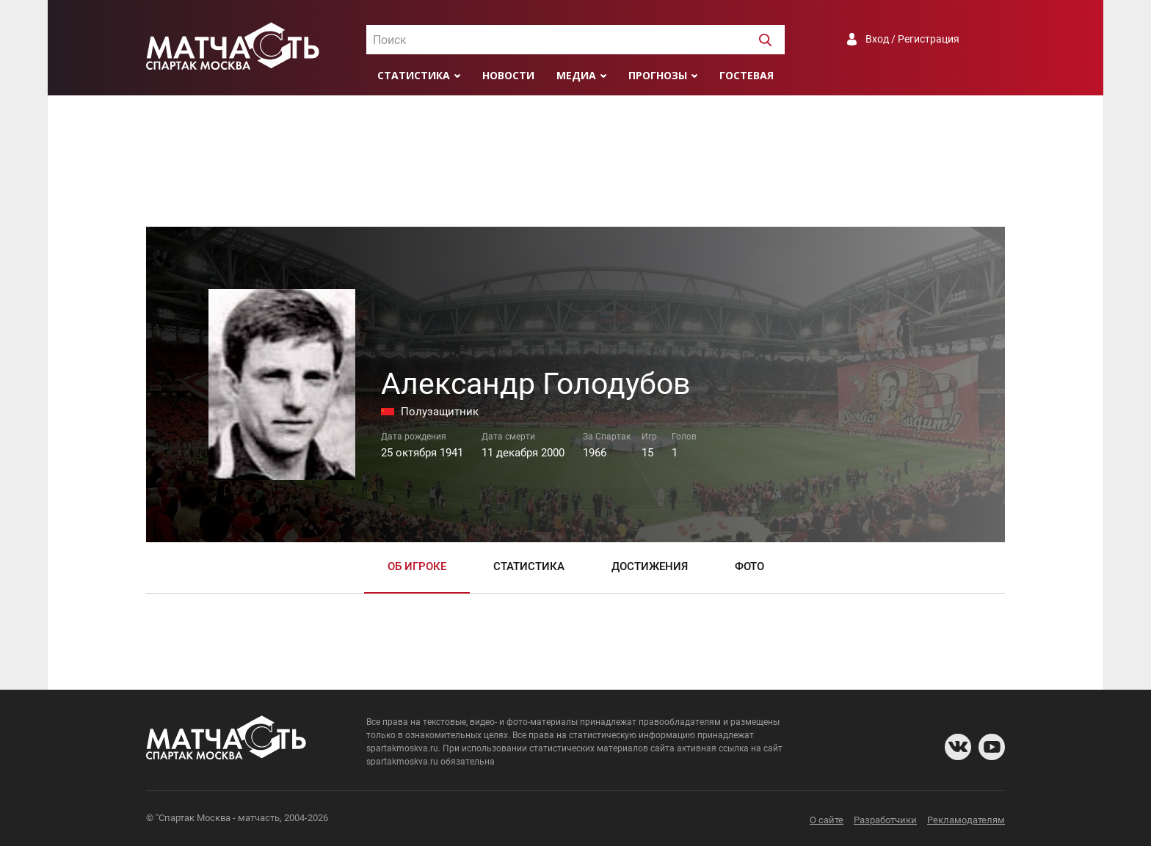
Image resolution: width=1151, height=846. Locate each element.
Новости (508, 75)
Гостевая (746, 75)
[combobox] (575, 39)
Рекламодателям (966, 819)
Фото (749, 566)
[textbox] (575, 40)
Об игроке (417, 566)
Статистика (413, 75)
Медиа (576, 75)
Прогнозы (657, 75)
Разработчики (885, 819)
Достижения (649, 566)
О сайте (826, 819)
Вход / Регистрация (912, 39)
